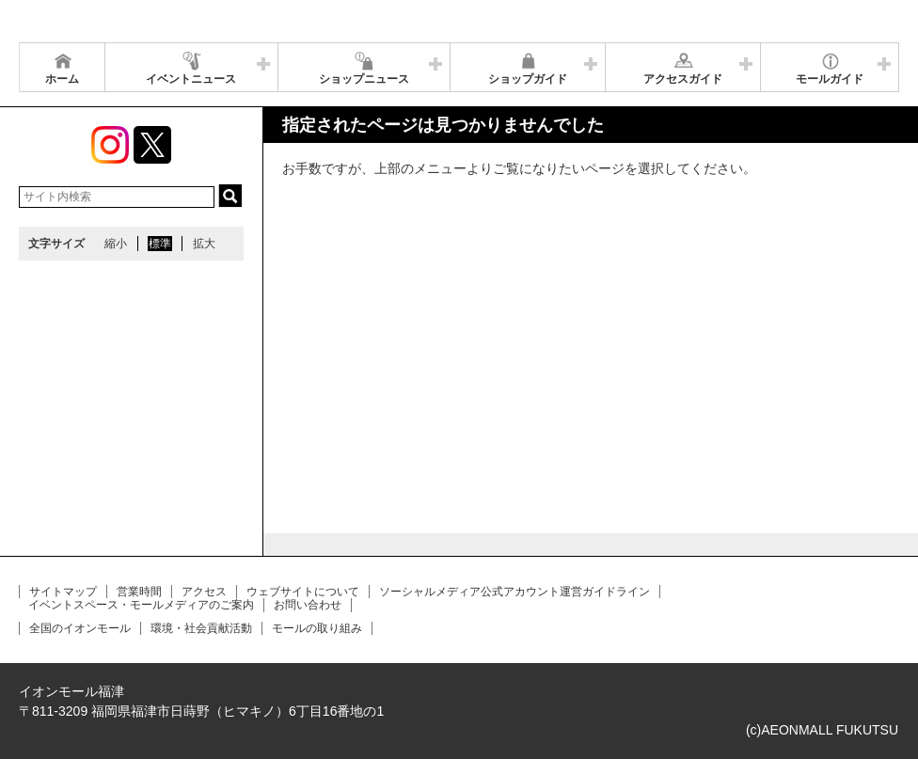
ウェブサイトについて (302, 591)
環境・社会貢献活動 (201, 628)
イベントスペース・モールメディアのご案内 (141, 604)
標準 (160, 243)
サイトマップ (63, 591)
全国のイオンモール (80, 628)
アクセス (204, 591)
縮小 (115, 243)
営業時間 (139, 591)
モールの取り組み (317, 628)
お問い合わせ (307, 604)
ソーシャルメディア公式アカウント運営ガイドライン (514, 591)
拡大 (204, 243)
